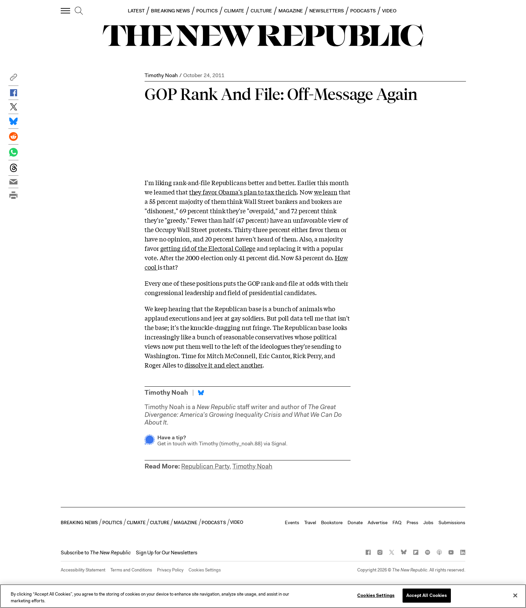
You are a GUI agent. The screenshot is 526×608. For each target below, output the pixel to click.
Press (412, 522)
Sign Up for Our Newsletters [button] (166, 552)
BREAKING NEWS (170, 11)
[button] (13, 79)
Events (292, 522)
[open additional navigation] (66, 10)
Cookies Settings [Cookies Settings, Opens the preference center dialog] (375, 595)
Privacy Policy (170, 570)
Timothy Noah (161, 75)
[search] (79, 11)
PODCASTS (363, 11)
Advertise (377, 522)
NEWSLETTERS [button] (326, 11)
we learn (325, 191)
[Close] (515, 595)
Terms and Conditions (131, 570)
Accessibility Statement (83, 570)
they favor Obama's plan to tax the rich (243, 191)
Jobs (428, 522)
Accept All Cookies (426, 595)
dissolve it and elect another (223, 365)
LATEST (136, 11)
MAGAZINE (290, 11)
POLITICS (207, 11)
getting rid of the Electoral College (208, 248)
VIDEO (389, 11)
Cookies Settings (205, 570)
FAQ (397, 522)
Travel (310, 522)
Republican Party (205, 466)
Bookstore (332, 522)
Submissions (451, 522)
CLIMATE (234, 11)
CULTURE (261, 11)
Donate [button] (355, 522)
